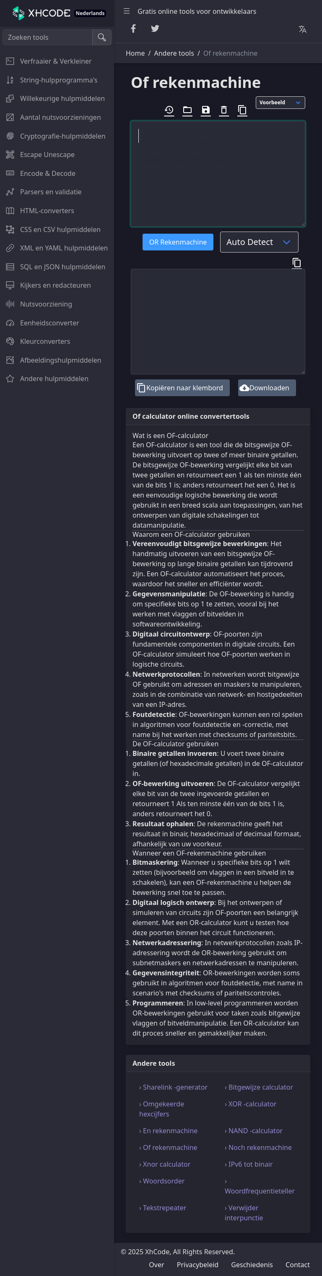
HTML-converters (37, 210)
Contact (298, 1264)
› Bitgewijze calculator (259, 1087)
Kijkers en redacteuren (45, 285)
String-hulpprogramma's (48, 80)
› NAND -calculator (254, 1130)
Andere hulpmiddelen (44, 378)
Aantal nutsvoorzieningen (50, 117)
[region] (57, 651)
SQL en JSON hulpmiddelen (52, 266)
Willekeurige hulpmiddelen (52, 98)
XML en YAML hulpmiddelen (54, 248)
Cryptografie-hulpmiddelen (53, 136)
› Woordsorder (161, 1181)
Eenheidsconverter (39, 322)
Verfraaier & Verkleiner (46, 61)
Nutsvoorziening (36, 304)
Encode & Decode (37, 173)
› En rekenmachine (168, 1130)
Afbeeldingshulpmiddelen (50, 360)
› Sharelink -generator (173, 1087)
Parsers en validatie (41, 191)
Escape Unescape (37, 154)
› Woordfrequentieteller (260, 1186)
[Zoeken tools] (48, 37)
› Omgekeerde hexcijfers (161, 1109)
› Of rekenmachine (168, 1147)
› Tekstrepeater (162, 1207)
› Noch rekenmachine (258, 1147)
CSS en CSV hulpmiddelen (50, 229)
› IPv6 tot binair (249, 1164)
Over (156, 1264)
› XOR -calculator (250, 1103)
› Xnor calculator (164, 1164)
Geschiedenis (252, 1264)
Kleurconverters (35, 341)
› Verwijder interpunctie (244, 1212)
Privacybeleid (197, 1264)
